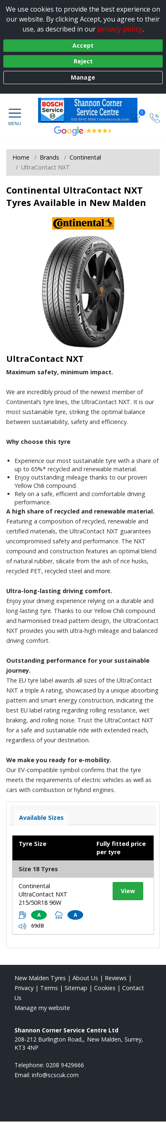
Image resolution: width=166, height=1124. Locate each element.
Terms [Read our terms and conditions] (49, 988)
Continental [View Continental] (85, 157)
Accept (83, 45)
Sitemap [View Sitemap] (76, 988)
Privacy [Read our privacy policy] (24, 988)
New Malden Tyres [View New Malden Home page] (40, 978)
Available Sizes (41, 817)
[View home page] (92, 110)
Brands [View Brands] (49, 157)
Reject (83, 61)
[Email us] (55, 1075)
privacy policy (120, 29)
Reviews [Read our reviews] (116, 978)
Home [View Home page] (20, 157)
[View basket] (136, 117)
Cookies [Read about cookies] (104, 988)
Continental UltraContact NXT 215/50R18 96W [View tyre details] (43, 894)
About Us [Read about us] (85, 978)
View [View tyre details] (128, 891)
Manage (83, 77)
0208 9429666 (65, 1065)
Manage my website (42, 1008)
